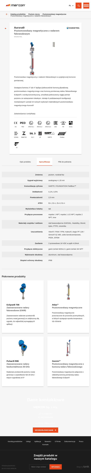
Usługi (28, 441)
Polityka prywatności (8, 465)
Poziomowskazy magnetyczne (54, 14)
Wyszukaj (55, 467)
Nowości (48, 441)
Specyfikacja (44, 162)
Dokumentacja (69, 441)
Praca (81, 441)
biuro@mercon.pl (48, 423)
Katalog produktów (18, 14)
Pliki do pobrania (64, 162)
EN (70, 9)
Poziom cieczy (34, 14)
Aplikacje (37, 441)
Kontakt (45, 444)
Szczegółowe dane (45, 430)
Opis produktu (25, 162)
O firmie (58, 441)
